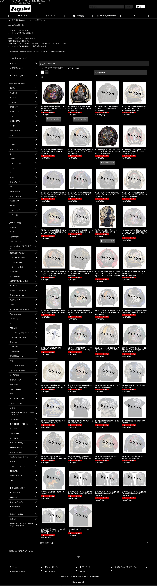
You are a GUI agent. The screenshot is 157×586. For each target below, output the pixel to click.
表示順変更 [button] (100, 73)
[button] (135, 16)
